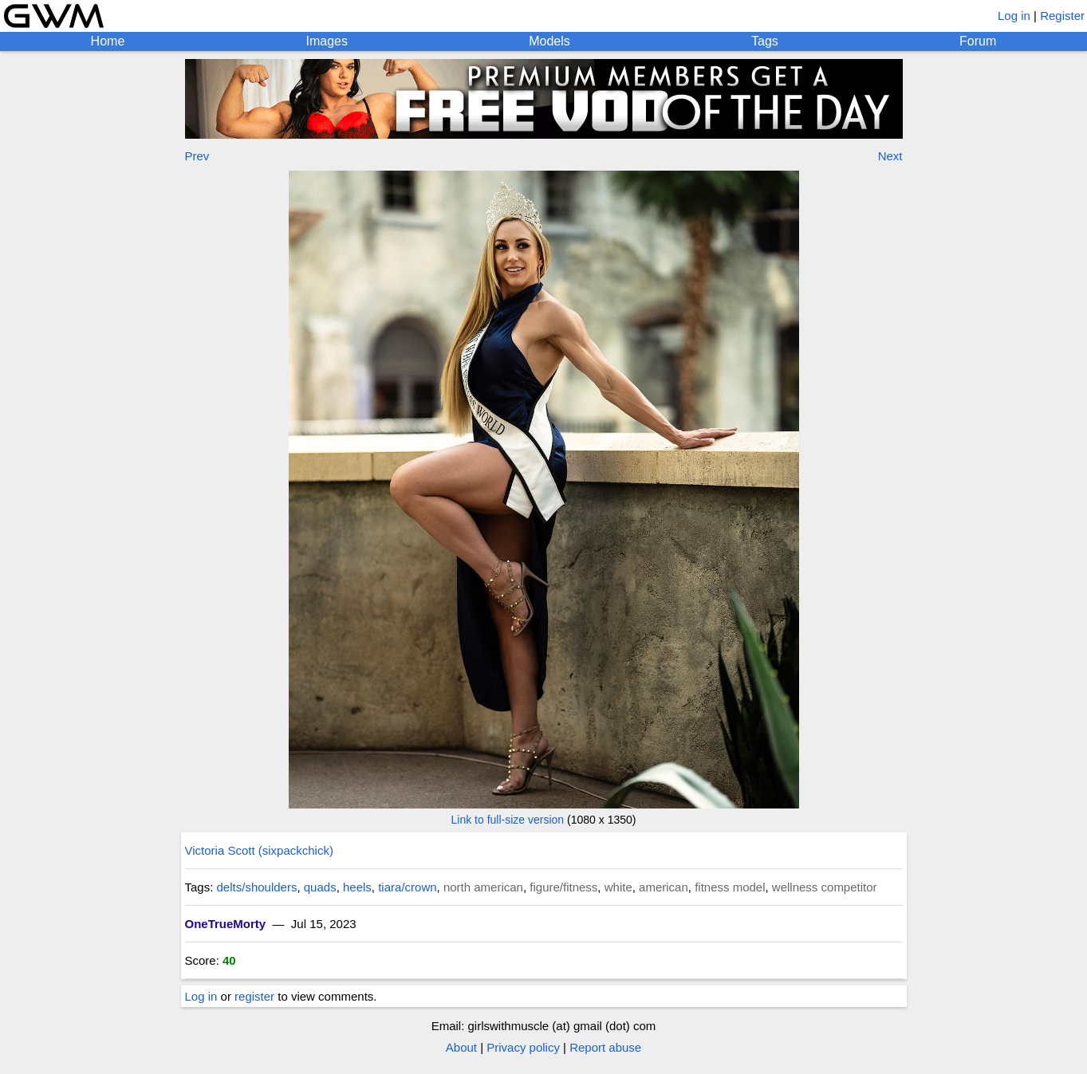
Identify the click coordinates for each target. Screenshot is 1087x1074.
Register (1062, 15)
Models (549, 41)
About (461, 1047)
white (618, 887)
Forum (977, 41)
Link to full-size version (508, 819)
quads (320, 887)
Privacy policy (523, 1047)
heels (357, 887)
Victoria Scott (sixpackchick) (259, 850)
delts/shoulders (257, 887)
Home (108, 41)
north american (483, 887)
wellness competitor (824, 887)
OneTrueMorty (225, 923)
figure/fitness (563, 887)
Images (327, 41)
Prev (197, 156)
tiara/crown (407, 887)
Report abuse (605, 1047)
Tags (764, 41)
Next (890, 156)
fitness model (730, 887)
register (254, 996)
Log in (1014, 15)
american (663, 887)
